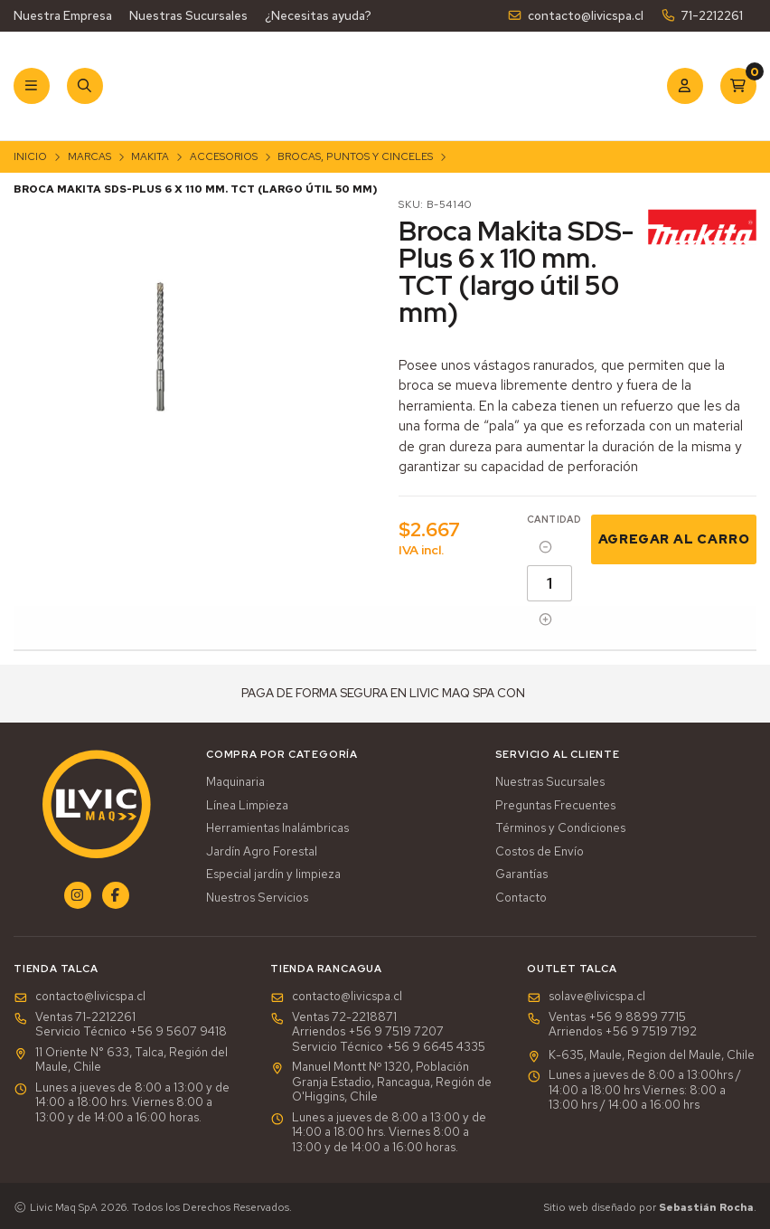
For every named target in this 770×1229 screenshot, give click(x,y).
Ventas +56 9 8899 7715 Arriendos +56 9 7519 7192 (612, 1025)
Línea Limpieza (247, 806)
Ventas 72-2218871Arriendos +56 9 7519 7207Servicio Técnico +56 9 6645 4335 (377, 1032)
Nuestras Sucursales (188, 15)
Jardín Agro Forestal (261, 852)
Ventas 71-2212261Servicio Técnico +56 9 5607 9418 (120, 1025)
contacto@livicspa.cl (575, 15)
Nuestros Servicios (257, 898)
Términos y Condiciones (560, 828)
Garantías (521, 874)
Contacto (521, 898)
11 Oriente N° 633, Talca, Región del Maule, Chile (121, 1060)
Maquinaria (235, 782)
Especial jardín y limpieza (273, 874)
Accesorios (224, 156)
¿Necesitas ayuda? (318, 15)
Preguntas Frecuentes (555, 806)
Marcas (89, 156)
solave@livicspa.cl (586, 996)
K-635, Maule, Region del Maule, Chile (641, 1055)
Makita (150, 156)
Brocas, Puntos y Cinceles (355, 156)
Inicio (30, 156)
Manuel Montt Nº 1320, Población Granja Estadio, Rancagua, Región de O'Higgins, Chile (381, 1082)
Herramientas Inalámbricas (277, 828)
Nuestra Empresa (63, 15)
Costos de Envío (539, 852)
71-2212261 (702, 15)
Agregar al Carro (674, 538)
